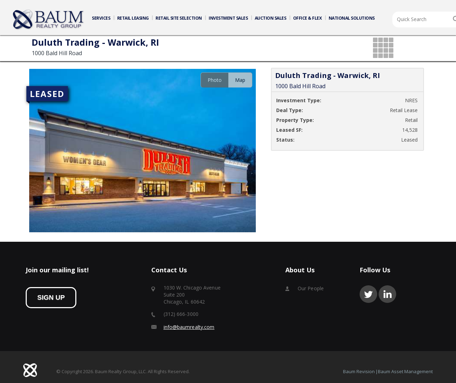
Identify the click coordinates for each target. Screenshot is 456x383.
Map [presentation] (240, 80)
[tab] (214, 79)
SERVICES (101, 18)
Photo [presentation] (215, 80)
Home (48, 19)
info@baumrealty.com (189, 327)
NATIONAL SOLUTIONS (352, 18)
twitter (368, 294)
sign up (51, 297)
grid (383, 48)
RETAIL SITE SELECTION (179, 18)
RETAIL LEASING (133, 18)
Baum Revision (359, 371)
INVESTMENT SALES (228, 18)
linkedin (387, 294)
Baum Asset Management (405, 371)
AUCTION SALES (270, 18)
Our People (311, 288)
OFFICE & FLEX (307, 18)
